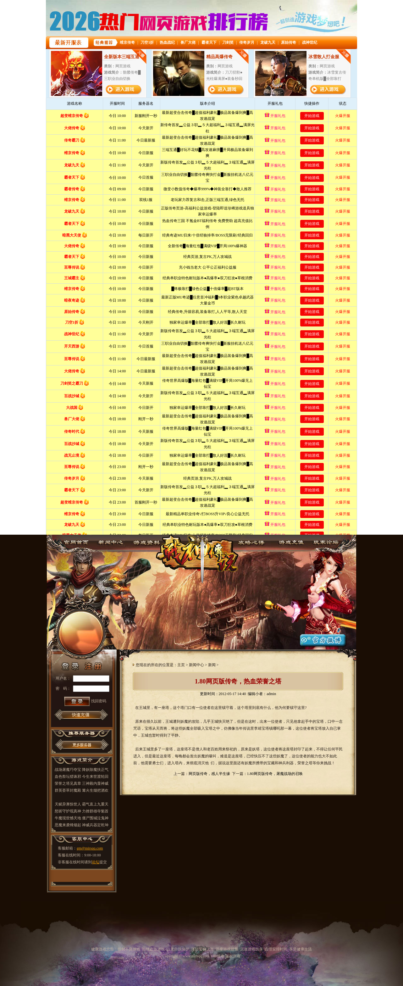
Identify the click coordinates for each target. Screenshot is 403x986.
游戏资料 (146, 541)
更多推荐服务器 (82, 744)
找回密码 (98, 701)
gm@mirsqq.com (90, 848)
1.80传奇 (201, 554)
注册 (95, 661)
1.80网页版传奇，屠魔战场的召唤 (275, 774)
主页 (181, 665)
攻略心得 (256, 541)
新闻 (212, 665)
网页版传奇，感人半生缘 (209, 774)
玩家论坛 (328, 541)
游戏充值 (292, 541)
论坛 (95, 862)
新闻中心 (110, 541)
